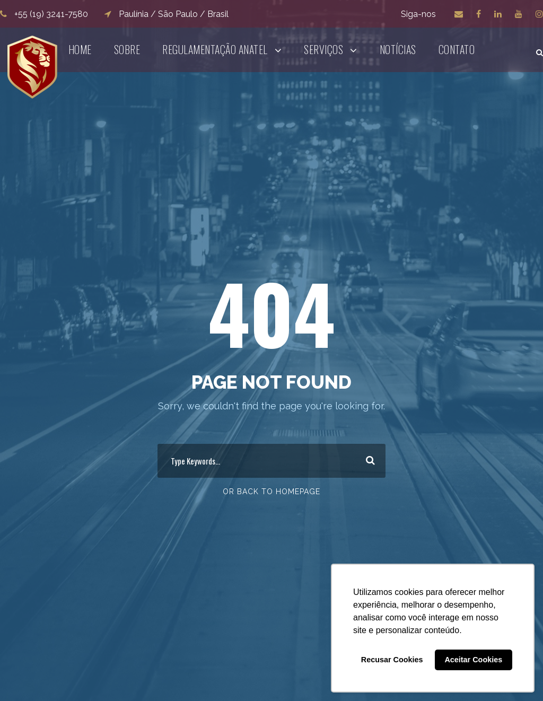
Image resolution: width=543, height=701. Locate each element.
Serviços (323, 49)
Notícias (398, 49)
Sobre (127, 49)
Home (80, 49)
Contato (457, 49)
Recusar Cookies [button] (392, 659)
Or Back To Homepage (271, 491)
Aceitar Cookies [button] (473, 659)
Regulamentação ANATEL (215, 49)
